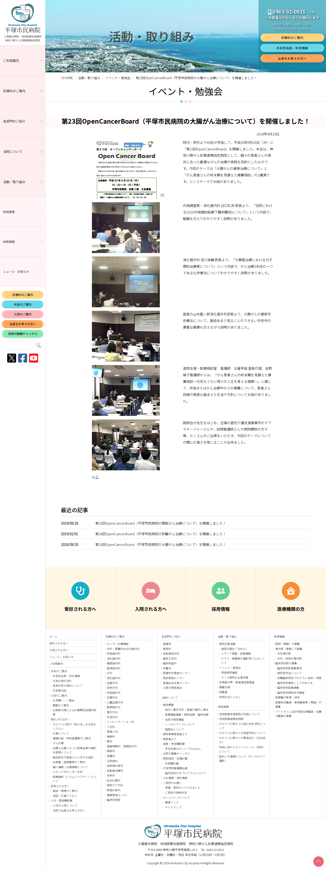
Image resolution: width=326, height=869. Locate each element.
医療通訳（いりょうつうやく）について (74, 779)
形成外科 (112, 717)
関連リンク (172, 802)
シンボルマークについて (180, 724)
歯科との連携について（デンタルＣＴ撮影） (242, 758)
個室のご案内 (61, 705)
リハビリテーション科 (120, 722)
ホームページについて (176, 797)
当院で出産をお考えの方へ (69, 810)
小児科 (111, 727)
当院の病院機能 (174, 719)
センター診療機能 (118, 644)
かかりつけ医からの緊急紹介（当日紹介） (242, 740)
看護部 (167, 644)
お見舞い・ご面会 (63, 700)
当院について (12, 151)
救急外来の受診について (68, 685)
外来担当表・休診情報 (292, 47)
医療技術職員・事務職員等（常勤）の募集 (298, 704)
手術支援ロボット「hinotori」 (183, 749)
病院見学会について (289, 673)
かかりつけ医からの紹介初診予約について (242, 726)
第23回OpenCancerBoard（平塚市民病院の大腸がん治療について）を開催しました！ (160, 544)
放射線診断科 (115, 765)
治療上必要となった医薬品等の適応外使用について (74, 750)
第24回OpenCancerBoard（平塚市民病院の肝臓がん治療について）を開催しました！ (160, 533)
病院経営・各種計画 (175, 758)
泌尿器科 (112, 761)
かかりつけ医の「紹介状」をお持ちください (74, 726)
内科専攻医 (284, 653)
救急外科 (112, 687)
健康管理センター (118, 795)
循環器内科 (113, 663)
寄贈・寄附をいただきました (182, 787)
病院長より (170, 739)
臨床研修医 (113, 800)
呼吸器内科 (113, 653)
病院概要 (168, 705)
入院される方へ (58, 650)
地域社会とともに (230, 697)
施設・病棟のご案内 (65, 791)
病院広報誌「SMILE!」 (234, 649)
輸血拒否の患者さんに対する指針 (73, 757)
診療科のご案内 (14, 90)
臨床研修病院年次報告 (290, 692)
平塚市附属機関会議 (175, 768)
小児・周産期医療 (61, 800)
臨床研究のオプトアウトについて (185, 773)
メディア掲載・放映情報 (236, 653)
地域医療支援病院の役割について (239, 714)
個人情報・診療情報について (70, 767)
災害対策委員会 (172, 687)
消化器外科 (113, 678)
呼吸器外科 (113, 692)
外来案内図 (59, 690)
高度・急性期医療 (174, 744)
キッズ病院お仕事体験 (234, 677)
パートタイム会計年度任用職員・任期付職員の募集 (298, 714)
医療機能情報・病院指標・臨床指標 (187, 714)
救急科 (111, 775)
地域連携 (9, 212)
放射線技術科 (171, 653)
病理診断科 (113, 790)
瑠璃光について (174, 729)
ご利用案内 (11, 60)
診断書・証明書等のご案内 (69, 762)
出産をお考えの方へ (23, 324)
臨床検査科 (170, 663)
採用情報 (9, 241)
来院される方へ (60, 786)
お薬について (61, 733)
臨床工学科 (170, 658)
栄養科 (167, 668)
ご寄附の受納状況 (176, 792)
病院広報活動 (227, 644)
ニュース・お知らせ (16, 271)
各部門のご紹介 (14, 121)
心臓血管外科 (115, 702)
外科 (109, 673)
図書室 (223, 692)
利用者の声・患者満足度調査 (236, 682)
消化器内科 (113, 658)
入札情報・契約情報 (175, 778)
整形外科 (112, 712)
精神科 (111, 736)
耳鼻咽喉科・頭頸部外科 (122, 746)
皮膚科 (111, 756)
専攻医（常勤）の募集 (288, 649)
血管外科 (112, 683)
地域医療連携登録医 (231, 719)
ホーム (53, 637)
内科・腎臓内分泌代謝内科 (123, 649)
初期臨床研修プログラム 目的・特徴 (299, 678)
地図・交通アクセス (65, 796)
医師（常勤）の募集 (287, 644)
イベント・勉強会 (230, 668)
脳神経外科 (113, 707)
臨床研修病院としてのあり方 (295, 683)
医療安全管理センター (176, 673)
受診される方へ (58, 643)
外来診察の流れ (62, 681)
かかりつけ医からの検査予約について (242, 733)
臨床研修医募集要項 (289, 668)
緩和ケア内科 (115, 785)
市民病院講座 (229, 672)
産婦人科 (112, 731)
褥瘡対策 (224, 687)
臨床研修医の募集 (286, 663)
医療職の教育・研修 (287, 697)
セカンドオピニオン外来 (68, 772)
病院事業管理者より (175, 734)
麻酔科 (111, 751)
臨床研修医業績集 (288, 687)
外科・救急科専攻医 (289, 658)
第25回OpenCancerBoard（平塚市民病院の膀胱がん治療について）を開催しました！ (160, 523)
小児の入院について (65, 805)
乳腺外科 (112, 697)
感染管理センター (174, 678)
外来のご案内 (22, 304)
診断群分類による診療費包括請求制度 (74, 712)
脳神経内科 (113, 668)
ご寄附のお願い (172, 783)
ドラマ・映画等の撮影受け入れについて (243, 660)
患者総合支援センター (176, 683)
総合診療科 (113, 780)
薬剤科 (167, 649)
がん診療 (58, 743)
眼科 (109, 741)
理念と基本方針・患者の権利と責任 (187, 709)
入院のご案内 (22, 314)
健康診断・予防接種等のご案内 (72, 738)
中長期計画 (172, 763)
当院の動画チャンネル (22, 333)
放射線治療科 (115, 770)
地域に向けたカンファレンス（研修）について (242, 749)
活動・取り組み (14, 181)
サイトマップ (173, 807)
